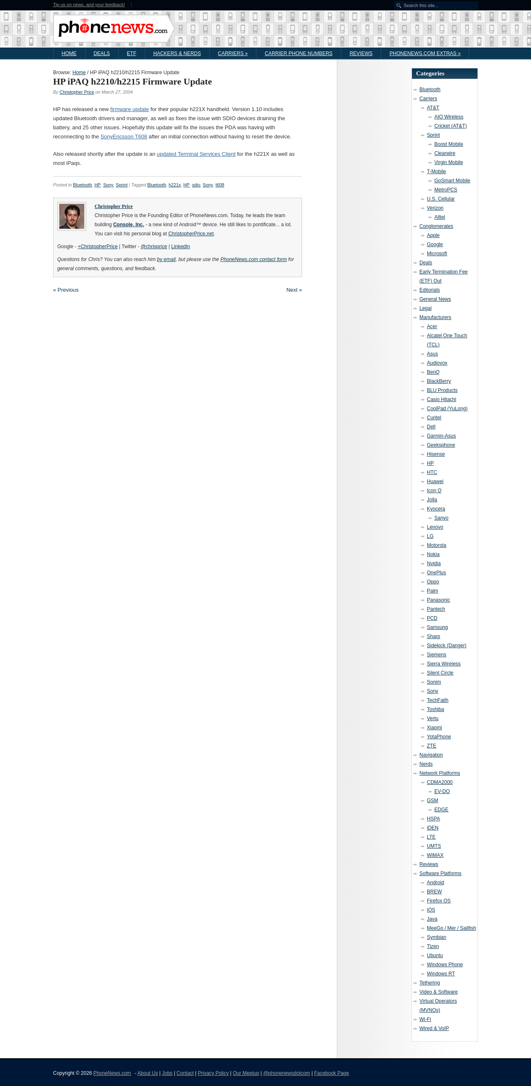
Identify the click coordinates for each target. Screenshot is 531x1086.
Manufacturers (435, 317)
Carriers (233, 53)
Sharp (433, 636)
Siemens (436, 655)
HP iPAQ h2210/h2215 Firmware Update (132, 81)
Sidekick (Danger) (446, 645)
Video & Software (438, 992)
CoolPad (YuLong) (447, 408)
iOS (431, 910)
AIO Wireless (448, 117)
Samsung (437, 627)
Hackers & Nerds (177, 53)
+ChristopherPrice (97, 246)
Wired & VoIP (434, 1028)
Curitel (434, 418)
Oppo (433, 582)
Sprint (121, 184)
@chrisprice (154, 246)
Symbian (436, 937)
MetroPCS (445, 190)
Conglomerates (436, 226)
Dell (431, 427)
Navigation (431, 755)
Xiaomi (434, 727)
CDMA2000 (440, 782)
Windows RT (441, 974)
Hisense (436, 454)
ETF (131, 53)
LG (430, 536)
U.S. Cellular (441, 199)
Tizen (433, 946)
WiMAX (435, 855)
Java (432, 919)
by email (166, 259)
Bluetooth (82, 184)
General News (435, 299)
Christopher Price (77, 91)
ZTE (431, 746)
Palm (432, 591)
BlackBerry (439, 381)
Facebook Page (331, 1073)
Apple (433, 235)
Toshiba (435, 709)
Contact (185, 1073)
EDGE (441, 810)
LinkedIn (180, 246)
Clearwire (444, 153)
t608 (219, 184)
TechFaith (437, 700)
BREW (434, 892)
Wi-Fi (425, 1019)
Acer (432, 326)
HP (98, 184)
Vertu (432, 718)
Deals (102, 53)
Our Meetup (246, 1073)
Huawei (435, 481)
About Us (147, 1073)
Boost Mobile (448, 144)
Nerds (426, 764)
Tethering (429, 983)
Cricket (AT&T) (450, 126)
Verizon (435, 208)
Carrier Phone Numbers (298, 53)
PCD (432, 618)
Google (435, 244)
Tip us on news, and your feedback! (89, 4)
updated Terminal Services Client (196, 154)
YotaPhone (439, 737)
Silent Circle (440, 673)
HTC (432, 472)
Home (69, 53)
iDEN (432, 828)
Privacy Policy (213, 1073)
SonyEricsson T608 (123, 136)
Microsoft (437, 253)
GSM (432, 800)
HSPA (433, 819)
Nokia (433, 554)
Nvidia (434, 563)
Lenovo (435, 527)
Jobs (167, 1073)
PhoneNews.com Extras (425, 53)
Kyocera (436, 509)
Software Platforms (440, 873)
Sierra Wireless (443, 664)
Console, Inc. (128, 224)
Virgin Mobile (448, 162)
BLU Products (442, 390)
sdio (196, 184)
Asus (432, 354)
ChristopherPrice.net (191, 234)
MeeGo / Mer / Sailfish (451, 928)
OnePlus (436, 573)
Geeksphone (441, 445)
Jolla (432, 500)
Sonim (434, 682)
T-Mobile (436, 171)
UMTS (434, 846)
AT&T (433, 108)
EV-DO (442, 791)
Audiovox (437, 363)
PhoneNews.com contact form (253, 259)
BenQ (433, 372)
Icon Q (434, 490)
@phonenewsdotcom (286, 1073)
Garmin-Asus (441, 436)
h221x (175, 184)
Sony (108, 184)
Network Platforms (439, 773)
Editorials (429, 290)
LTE (431, 837)
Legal (425, 308)
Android (435, 882)
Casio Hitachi (441, 399)
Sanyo (441, 518)
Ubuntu (435, 955)
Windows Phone (445, 964)
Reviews (361, 53)
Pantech (436, 609)
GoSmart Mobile (452, 181)
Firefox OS (439, 901)
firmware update (129, 109)
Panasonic (438, 600)
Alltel (439, 217)
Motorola (436, 545)
